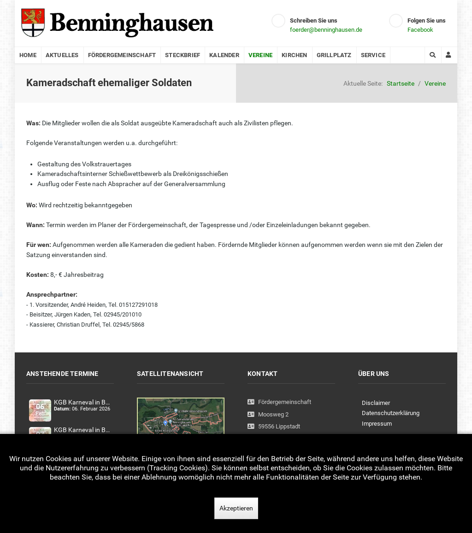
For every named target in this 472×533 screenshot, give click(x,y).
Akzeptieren (236, 508)
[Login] (449, 55)
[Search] (433, 55)
